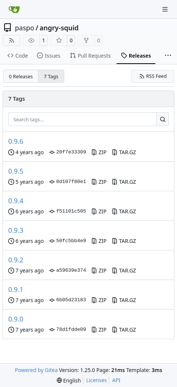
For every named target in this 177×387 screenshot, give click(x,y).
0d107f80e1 (67, 182)
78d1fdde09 (67, 330)
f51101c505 (67, 211)
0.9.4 (16, 200)
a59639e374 (67, 271)
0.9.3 (16, 230)
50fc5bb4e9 (67, 241)
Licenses (96, 380)
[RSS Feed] (11, 40)
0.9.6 (16, 141)
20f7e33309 (67, 152)
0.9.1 (16, 289)
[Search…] (162, 119)
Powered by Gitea (36, 370)
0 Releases (21, 76)
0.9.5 (16, 171)
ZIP (98, 152)
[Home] (14, 9)
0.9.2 (16, 259)
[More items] (168, 56)
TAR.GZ (124, 152)
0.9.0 (16, 318)
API (116, 380)
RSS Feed (153, 76)
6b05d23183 (67, 300)
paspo (24, 27)
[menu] (69, 380)
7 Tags (51, 76)
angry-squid (59, 27)
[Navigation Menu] (165, 9)
